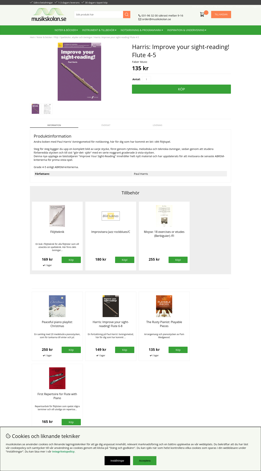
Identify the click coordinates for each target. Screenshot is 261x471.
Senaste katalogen (92, 400)
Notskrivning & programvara (141, 28)
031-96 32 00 (150, 14)
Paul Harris (141, 172)
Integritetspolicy (63, 451)
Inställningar (117, 460)
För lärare (87, 407)
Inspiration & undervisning (185, 28)
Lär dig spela (187, 2)
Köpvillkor (36, 397)
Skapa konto (212, 2)
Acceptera (144, 460)
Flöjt (56, 37)
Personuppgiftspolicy (43, 400)
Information (54, 125)
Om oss (86, 397)
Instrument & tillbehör (98, 28)
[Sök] (102, 13)
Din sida (35, 404)
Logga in (226, 2)
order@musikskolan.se (156, 17)
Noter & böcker (65, 28)
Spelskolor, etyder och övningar (76, 37)
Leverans (156, 125)
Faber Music (139, 62)
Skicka (224, 412)
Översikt (104, 125)
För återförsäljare (92, 404)
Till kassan (221, 13)
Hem (32, 37)
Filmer (199, 2)
